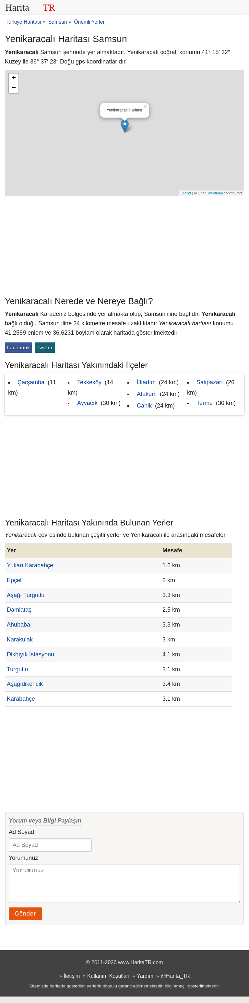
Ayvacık (87, 403)
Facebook (18, 347)
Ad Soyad (21, 832)
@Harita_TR (175, 982)
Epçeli (15, 580)
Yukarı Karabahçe (30, 565)
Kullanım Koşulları (108, 982)
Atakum (147, 394)
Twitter (45, 347)
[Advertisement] (124, 244)
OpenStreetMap (210, 193)
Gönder (25, 920)
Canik (144, 405)
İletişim (72, 982)
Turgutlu (17, 669)
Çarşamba (31, 382)
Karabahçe (21, 699)
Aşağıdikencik (25, 684)
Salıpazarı (209, 382)
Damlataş (19, 609)
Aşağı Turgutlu (25, 595)
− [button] (14, 88)
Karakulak (20, 639)
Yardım (145, 982)
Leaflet (186, 193)
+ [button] (14, 78)
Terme (204, 403)
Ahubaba (18, 624)
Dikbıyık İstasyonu (30, 654)
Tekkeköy (89, 382)
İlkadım (146, 382)
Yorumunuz (23, 858)
